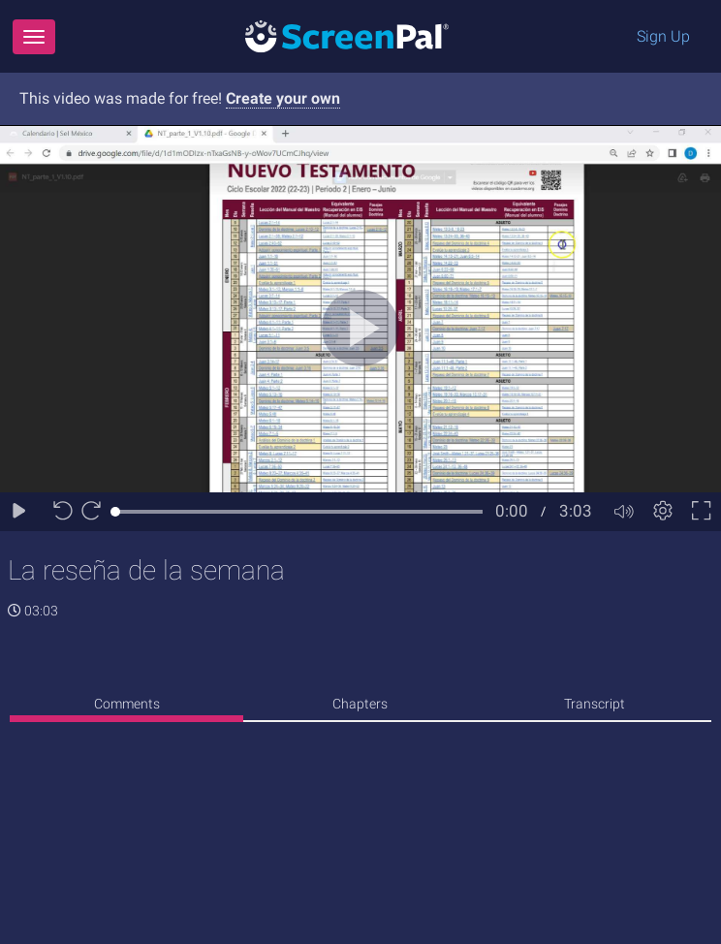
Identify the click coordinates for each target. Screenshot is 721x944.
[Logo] (347, 35)
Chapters (360, 703)
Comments (127, 703)
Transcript (594, 703)
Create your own (283, 98)
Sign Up (663, 36)
